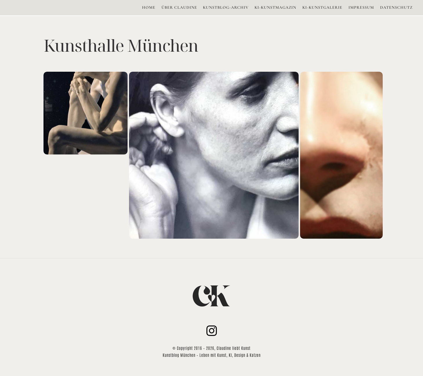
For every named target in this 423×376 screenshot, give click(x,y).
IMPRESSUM (361, 7)
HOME (148, 7)
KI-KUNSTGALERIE (322, 7)
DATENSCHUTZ (396, 7)
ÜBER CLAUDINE (179, 7)
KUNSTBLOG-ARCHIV (225, 7)
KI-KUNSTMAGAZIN (275, 7)
